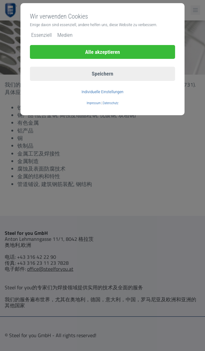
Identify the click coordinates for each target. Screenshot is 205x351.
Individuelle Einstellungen (102, 91)
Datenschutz (110, 103)
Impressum (94, 103)
